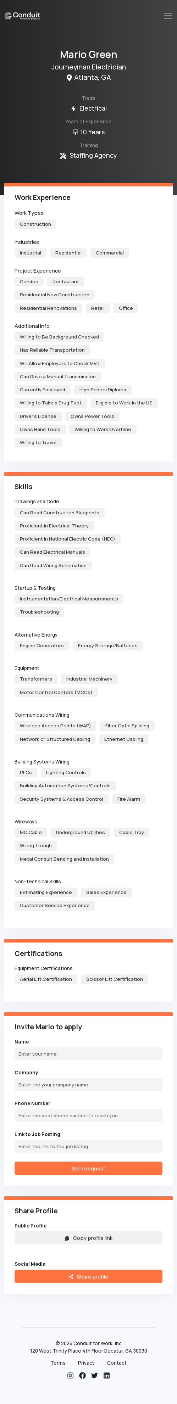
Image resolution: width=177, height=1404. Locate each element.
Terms (58, 1363)
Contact (117, 1363)
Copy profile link (88, 1237)
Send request (88, 1168)
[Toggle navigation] (168, 16)
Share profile (88, 1276)
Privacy (86, 1363)
